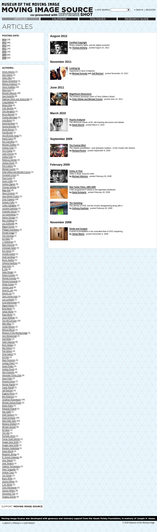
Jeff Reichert (7, 390)
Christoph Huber (9, 248)
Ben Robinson (8, 396)
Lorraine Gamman (10, 208)
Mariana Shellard (9, 424)
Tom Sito (6, 433)
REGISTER (151, 10)
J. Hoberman (7, 242)
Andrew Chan (8, 148)
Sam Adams (7, 75)
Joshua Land (7, 287)
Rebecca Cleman (9, 160)
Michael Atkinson (9, 93)
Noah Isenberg (8, 257)
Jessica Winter (8, 481)
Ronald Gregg (8, 233)
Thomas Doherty (9, 187)
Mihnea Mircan (8, 330)
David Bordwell (8, 123)
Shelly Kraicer (8, 284)
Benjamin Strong (9, 454)
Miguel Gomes (8, 227)
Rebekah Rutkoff (9, 409)
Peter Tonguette (9, 469)
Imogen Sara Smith (10, 442)
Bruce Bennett (8, 114)
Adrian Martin (7, 311)
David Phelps (7, 366)
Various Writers (8, 491)
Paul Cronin (7, 178)
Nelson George (8, 217)
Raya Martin (7, 315)
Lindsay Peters (8, 363)
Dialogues (83, 20)
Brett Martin (7, 308)
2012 (4, 46)
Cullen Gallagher (9, 205)
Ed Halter (6, 239)
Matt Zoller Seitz (9, 421)
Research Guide (125, 20)
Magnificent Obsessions (80, 94)
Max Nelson (7, 348)
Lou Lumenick (8, 299)
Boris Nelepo (7, 345)
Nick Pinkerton (8, 372)
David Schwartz (8, 418)
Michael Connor (9, 169)
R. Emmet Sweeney (10, 457)
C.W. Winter (7, 484)
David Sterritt (7, 451)
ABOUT (6, 523)
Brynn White (7, 478)
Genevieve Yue (8, 494)
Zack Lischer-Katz (9, 296)
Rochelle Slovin (8, 436)
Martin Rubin (7, 406)
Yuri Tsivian (7, 475)
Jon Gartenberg (8, 214)
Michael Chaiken (9, 145)
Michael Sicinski (9, 427)
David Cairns (7, 139)
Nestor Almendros (9, 81)
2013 (4, 43)
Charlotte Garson (9, 211)
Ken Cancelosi (8, 142)
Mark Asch (6, 90)
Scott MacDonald (9, 302)
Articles (5, 20)
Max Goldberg (8, 220)
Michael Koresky (9, 278)
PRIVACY (16, 523)
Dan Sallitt (6, 412)
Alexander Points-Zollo (11, 375)
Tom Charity (7, 151)
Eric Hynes (6, 251)
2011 (4, 49)
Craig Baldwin (8, 102)
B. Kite (5, 269)
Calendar (44, 20)
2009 (4, 55)
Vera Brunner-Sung (10, 135)
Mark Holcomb (8, 245)
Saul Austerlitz (8, 96)
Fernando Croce (9, 175)
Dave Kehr (6, 266)
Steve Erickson (8, 193)
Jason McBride (8, 318)
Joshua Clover (8, 163)
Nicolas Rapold (8, 384)
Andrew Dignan (8, 184)
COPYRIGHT (28, 523)
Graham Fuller (8, 202)
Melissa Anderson (9, 84)
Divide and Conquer (78, 229)
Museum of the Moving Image (14, 333)
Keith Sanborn (8, 415)
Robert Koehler (8, 275)
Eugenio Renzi (8, 393)
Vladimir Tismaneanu (11, 466)
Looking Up (74, 68)
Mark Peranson (8, 360)
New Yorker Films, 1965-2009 (82, 187)
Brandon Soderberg (10, 448)
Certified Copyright (78, 42)
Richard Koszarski (10, 281)
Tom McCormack (9, 321)
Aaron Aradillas (8, 87)
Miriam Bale (7, 105)
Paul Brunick (7, 132)
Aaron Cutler (7, 181)
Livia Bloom (7, 120)
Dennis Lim (7, 293)
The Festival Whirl (77, 145)
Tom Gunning (7, 236)
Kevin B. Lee (7, 290)
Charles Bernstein (9, 117)
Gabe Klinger (7, 272)
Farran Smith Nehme (11, 439)
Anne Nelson (7, 354)
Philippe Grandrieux (10, 230)
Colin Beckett (7, 108)
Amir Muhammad (9, 336)
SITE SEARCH (102, 10)
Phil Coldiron (7, 166)
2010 (4, 52)
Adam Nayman (8, 342)
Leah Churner (8, 154)
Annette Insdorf (8, 254)
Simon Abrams (8, 72)
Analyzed (77, 120)
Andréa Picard (8, 369)
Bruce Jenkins (8, 260)
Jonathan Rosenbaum (11, 399)
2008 (4, 58)
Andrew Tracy (8, 472)
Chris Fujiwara (8, 199)
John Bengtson (8, 111)
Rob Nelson (7, 351)
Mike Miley (6, 324)
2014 (4, 39)
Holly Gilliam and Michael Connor (16, 172)
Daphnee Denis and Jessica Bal (15, 99)
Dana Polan (7, 378)
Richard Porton (8, 381)
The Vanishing (75, 203)
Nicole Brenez (8, 129)
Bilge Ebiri (6, 190)
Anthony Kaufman (9, 263)
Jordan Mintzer (8, 327)
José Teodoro (8, 463)
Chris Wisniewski (9, 487)
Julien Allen (7, 78)
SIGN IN (138, 10)
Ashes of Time (76, 171)
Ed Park (5, 357)
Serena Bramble (9, 126)
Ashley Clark (7, 157)
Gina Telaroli (7, 460)
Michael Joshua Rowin (11, 403)
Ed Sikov (6, 430)
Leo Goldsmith (8, 223)
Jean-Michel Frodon (10, 196)
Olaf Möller (6, 339)
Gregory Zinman (9, 497)
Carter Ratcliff (8, 387)
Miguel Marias (8, 305)
